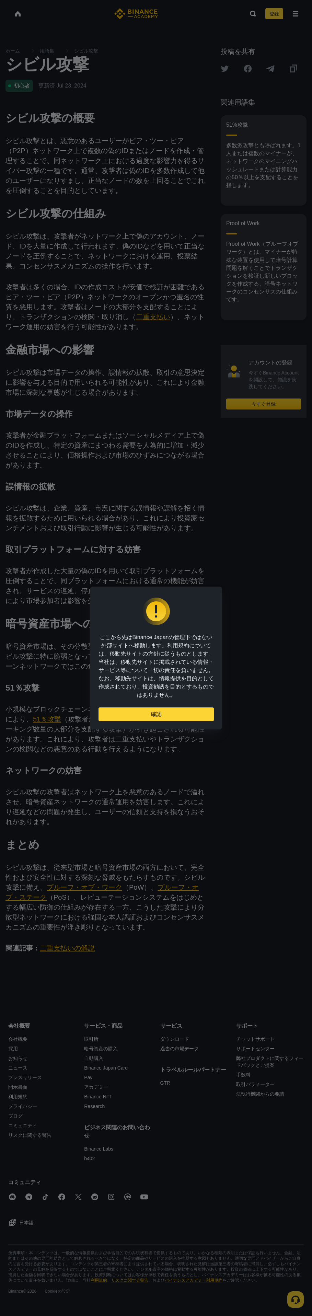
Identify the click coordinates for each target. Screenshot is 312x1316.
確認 (156, 714)
